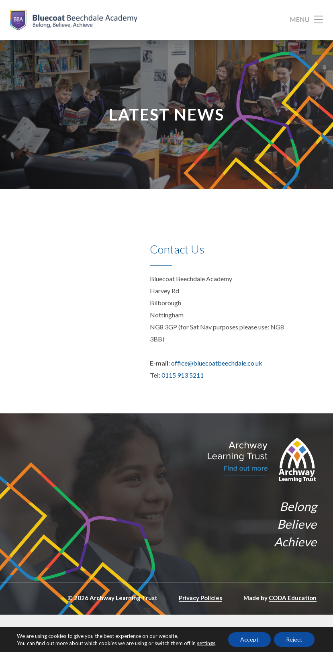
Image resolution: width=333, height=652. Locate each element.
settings (206, 643)
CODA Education (293, 597)
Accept (249, 639)
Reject (294, 639)
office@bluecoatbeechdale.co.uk (216, 363)
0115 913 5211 (182, 375)
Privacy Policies (200, 597)
